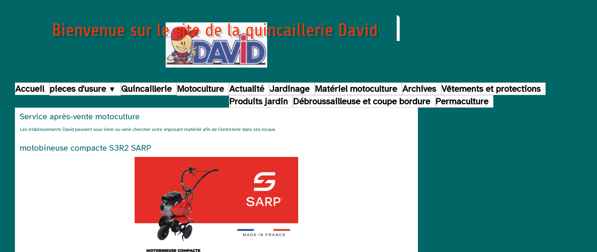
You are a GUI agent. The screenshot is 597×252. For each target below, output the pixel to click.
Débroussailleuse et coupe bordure (361, 101)
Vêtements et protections (491, 88)
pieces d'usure (83, 88)
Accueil (29, 88)
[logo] (216, 42)
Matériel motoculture (356, 88)
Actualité (246, 88)
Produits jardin (258, 101)
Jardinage (290, 88)
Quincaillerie (146, 88)
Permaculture (462, 101)
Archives (419, 88)
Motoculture (200, 88)
